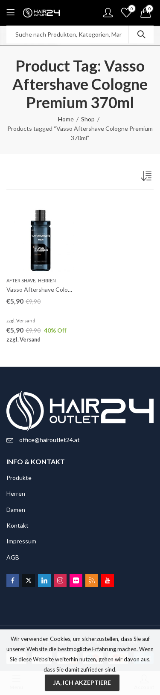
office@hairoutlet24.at (49, 439)
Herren (47, 280)
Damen (15, 509)
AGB (12, 557)
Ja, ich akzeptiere (82, 682)
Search (141, 34)
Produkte (19, 477)
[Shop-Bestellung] (147, 177)
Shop (88, 119)
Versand (25, 320)
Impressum (21, 541)
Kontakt (17, 525)
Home (66, 119)
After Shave (20, 280)
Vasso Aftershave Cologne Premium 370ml (63, 289)
